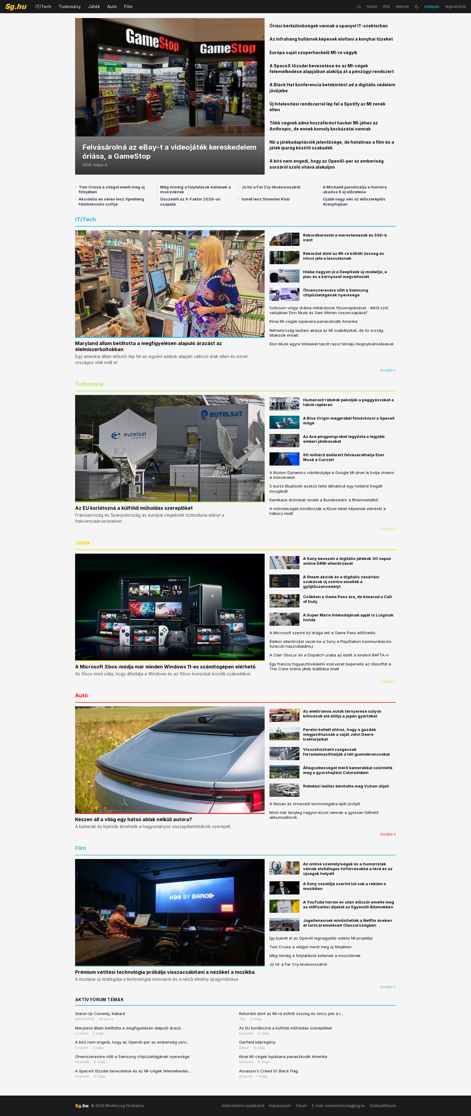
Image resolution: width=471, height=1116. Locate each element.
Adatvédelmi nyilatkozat (243, 1105)
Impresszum (280, 1105)
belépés (431, 6)
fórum (372, 6)
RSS (386, 6)
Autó (112, 6)
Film (128, 6)
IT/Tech (43, 6)
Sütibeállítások (383, 1105)
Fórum (301, 1105)
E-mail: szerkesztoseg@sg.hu (338, 1105)
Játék (94, 6)
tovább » (388, 370)
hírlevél (402, 6)
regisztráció (455, 6)
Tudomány (70, 6)
